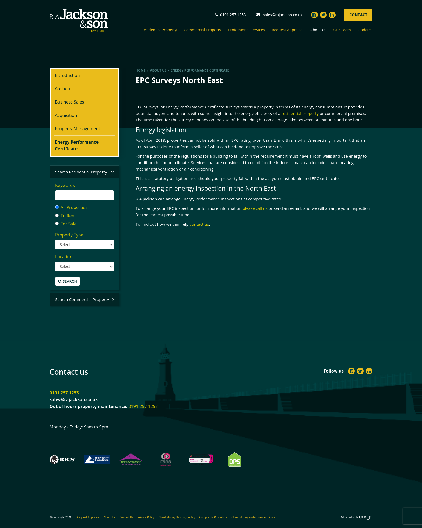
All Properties (71, 207)
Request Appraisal (288, 30)
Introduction (67, 75)
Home (141, 70)
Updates (365, 30)
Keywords (65, 185)
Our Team (342, 30)
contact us (199, 224)
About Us (318, 30)
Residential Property (159, 30)
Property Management (77, 129)
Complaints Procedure (213, 517)
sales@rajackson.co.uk (283, 14)
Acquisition (66, 115)
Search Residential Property (84, 172)
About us (158, 70)
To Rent (65, 216)
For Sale (65, 224)
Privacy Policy (146, 517)
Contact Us (126, 517)
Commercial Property (202, 30)
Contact (358, 14)
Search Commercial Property (84, 299)
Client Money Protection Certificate (253, 517)
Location (63, 257)
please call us (255, 208)
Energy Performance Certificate (77, 145)
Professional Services (246, 30)
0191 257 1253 (64, 393)
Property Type (69, 235)
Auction (62, 88)
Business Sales (69, 102)
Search (67, 281)
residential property (300, 113)
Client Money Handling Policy (177, 517)
